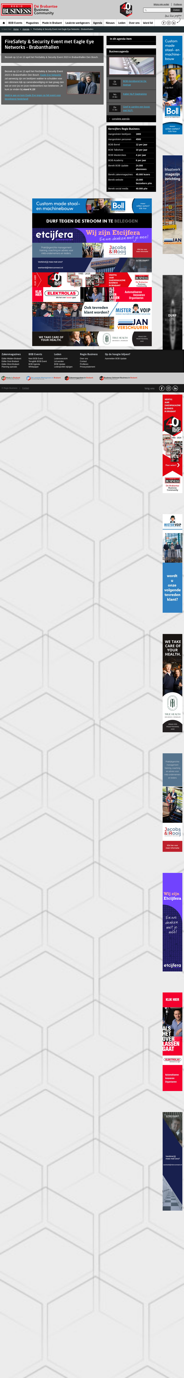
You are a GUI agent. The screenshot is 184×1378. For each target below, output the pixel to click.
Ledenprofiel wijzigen (63, 367)
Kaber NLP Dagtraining (135, 94)
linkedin (175, 388)
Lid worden (59, 361)
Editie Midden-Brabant (11, 358)
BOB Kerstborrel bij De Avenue (135, 83)
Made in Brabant (52, 23)
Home (4, 22)
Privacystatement (87, 367)
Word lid (148, 23)
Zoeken (176, 10)
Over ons (134, 23)
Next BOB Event (36, 358)
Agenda (97, 23)
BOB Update (59, 364)
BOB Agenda (34, 364)
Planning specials (9, 367)
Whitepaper (34, 367)
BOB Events (15, 23)
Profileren (178, 4)
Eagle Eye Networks (50, 75)
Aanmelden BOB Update (115, 358)
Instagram (168, 388)
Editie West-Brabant (10, 364)
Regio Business (29, 10)
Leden (121, 23)
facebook (161, 388)
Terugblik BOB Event (38, 361)
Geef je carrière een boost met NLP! (136, 108)
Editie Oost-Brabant (10, 361)
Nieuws (110, 23)
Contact (83, 361)
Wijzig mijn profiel (161, 4)
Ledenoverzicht (60, 358)
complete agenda (120, 118)
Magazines (32, 23)
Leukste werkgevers (77, 23)
